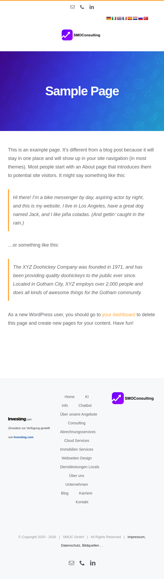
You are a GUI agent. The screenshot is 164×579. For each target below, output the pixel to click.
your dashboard (118, 314)
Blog (65, 493)
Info (65, 405)
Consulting (76, 423)
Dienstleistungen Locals (79, 467)
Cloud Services (76, 440)
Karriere (85, 493)
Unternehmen (76, 484)
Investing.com (23, 437)
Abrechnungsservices (78, 432)
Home (69, 397)
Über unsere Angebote (78, 414)
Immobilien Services (76, 449)
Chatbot (85, 405)
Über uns (76, 476)
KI (87, 397)
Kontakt (82, 502)
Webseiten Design (77, 458)
